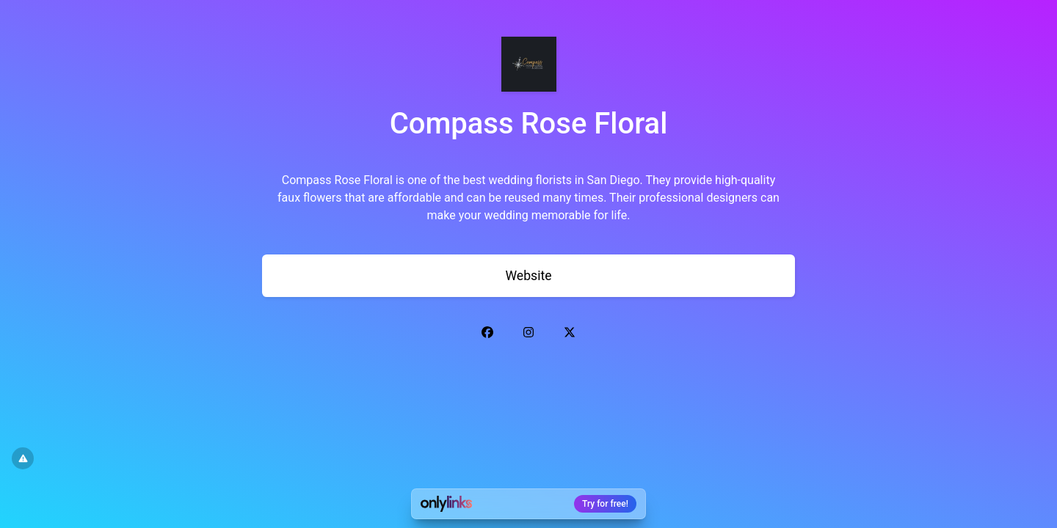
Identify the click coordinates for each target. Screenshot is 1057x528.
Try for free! (605, 504)
